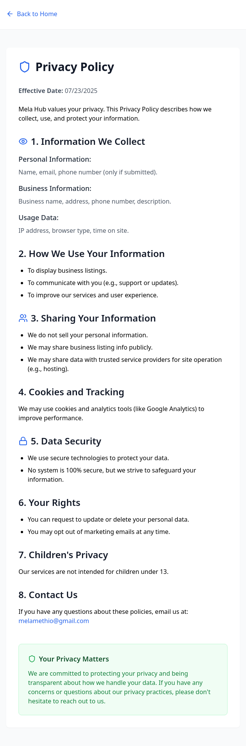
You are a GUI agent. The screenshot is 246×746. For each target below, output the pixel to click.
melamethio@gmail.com (53, 621)
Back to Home (31, 14)
